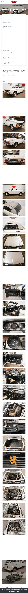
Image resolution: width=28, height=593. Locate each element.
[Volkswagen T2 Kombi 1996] (14, 566)
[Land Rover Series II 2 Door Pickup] (14, 578)
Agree (10, 591)
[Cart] (26, 2)
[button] (1, 1)
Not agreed (13, 591)
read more (17, 591)
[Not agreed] (26, 590)
